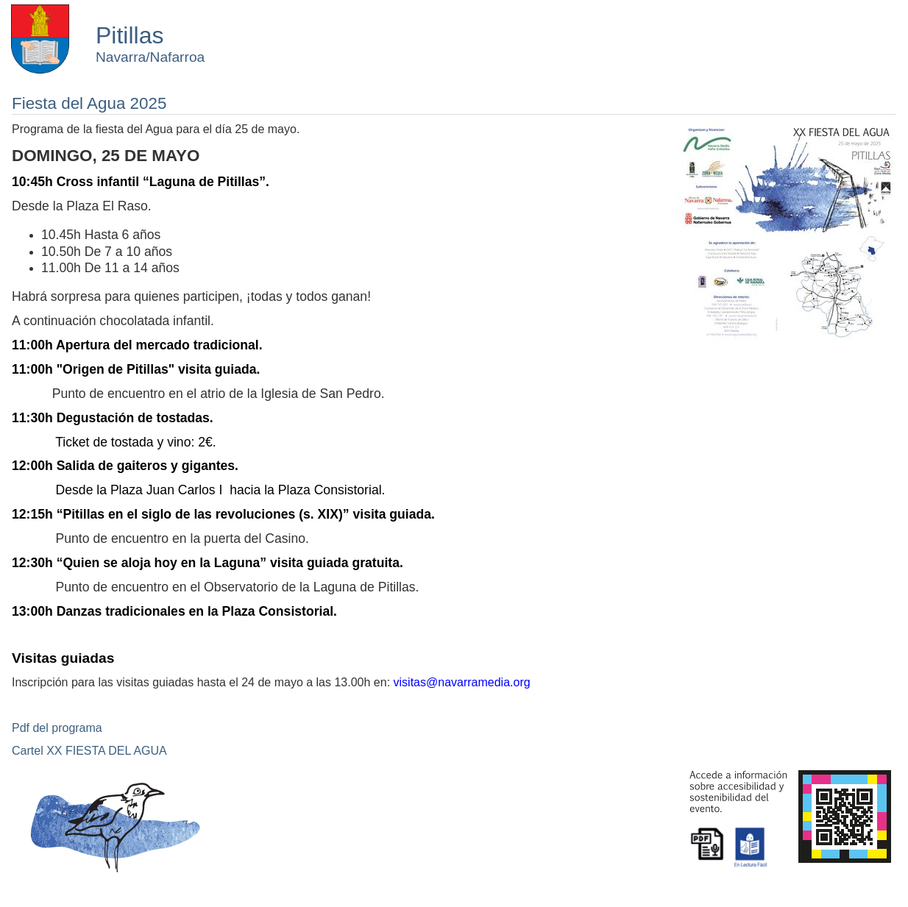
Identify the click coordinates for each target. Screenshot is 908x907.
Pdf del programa (57, 728)
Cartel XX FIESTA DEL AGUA (89, 750)
